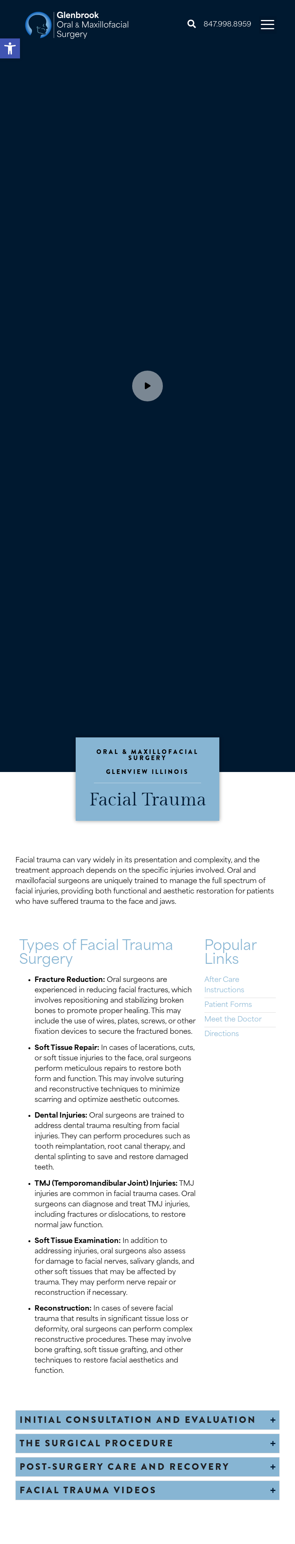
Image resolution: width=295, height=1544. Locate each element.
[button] (10, 48)
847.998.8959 (227, 24)
